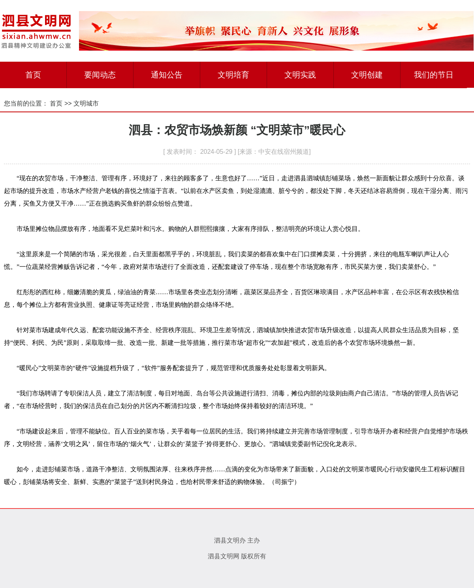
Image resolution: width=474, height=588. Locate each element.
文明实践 (300, 74)
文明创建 (367, 74)
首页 (33, 74)
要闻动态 (100, 74)
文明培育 (233, 74)
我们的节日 (433, 74)
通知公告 (166, 74)
